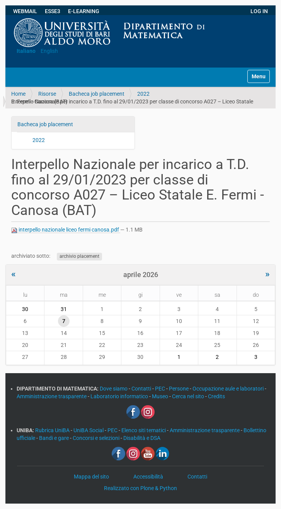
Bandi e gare (54, 438)
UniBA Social (88, 430)
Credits (216, 396)
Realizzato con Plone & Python (140, 488)
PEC (160, 389)
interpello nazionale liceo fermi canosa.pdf (65, 230)
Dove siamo (114, 389)
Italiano (26, 51)
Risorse (47, 94)
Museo (160, 396)
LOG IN (259, 11)
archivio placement (79, 256)
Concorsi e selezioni (97, 438)
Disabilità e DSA (141, 438)
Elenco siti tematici (144, 430)
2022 (143, 94)
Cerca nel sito (188, 396)
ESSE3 (52, 11)
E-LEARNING (83, 11)
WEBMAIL (25, 11)
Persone (179, 389)
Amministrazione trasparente (52, 396)
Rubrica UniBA (53, 430)
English (49, 51)
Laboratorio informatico (119, 396)
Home (18, 94)
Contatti (141, 389)
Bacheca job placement (96, 94)
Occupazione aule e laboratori (228, 389)
